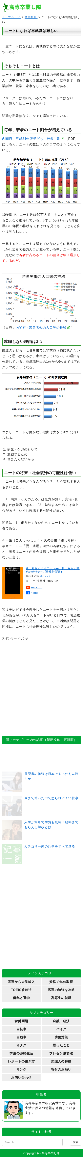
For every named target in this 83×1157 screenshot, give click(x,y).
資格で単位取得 (61, 982)
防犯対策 (61, 1037)
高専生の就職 (61, 998)
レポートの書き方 (21, 1061)
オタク (21, 1045)
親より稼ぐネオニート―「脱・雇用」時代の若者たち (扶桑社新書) (53, 570)
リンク (21, 1069)
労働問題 (31, 17)
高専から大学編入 (21, 982)
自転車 (21, 1029)
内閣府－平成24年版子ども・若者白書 (31, 138)
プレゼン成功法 (61, 1053)
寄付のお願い (61, 1069)
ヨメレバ (45, 575)
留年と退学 (21, 998)
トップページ (11, 17)
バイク (61, 1029)
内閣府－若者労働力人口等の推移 (41, 327)
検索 (75, 1142)
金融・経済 (61, 1021)
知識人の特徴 (61, 1061)
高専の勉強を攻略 (61, 990)
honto (35, 592)
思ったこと (61, 1045)
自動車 (21, 1037)
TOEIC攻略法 (21, 990)
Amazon (36, 587)
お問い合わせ (21, 1077)
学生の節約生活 (21, 1053)
